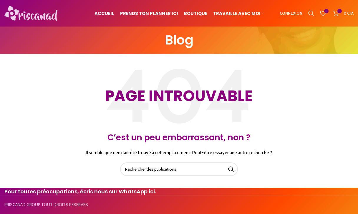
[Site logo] (30, 12)
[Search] (311, 13)
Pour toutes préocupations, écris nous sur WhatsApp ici (79, 191)
